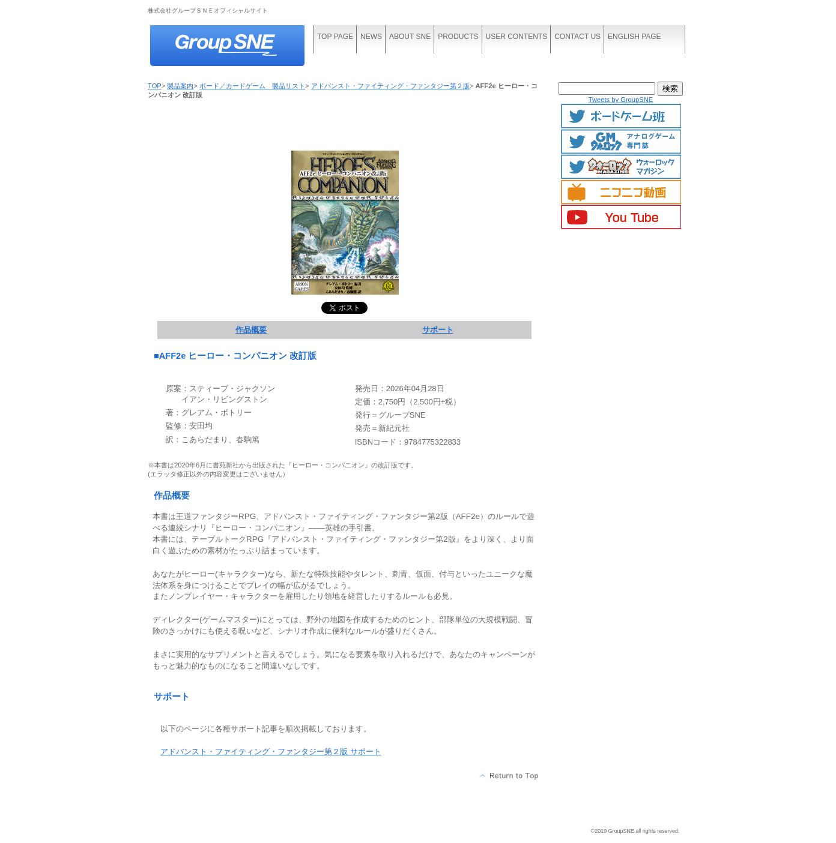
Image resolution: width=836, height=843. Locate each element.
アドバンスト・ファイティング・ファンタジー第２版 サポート (270, 751)
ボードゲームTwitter (621, 116)
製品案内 (180, 85)
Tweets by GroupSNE (621, 99)
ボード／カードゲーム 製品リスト (252, 85)
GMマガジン (621, 141)
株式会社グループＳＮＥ (238, 46)
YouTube (621, 217)
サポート (437, 329)
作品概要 (251, 329)
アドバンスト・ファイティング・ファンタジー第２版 (390, 85)
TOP (155, 85)
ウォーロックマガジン (621, 166)
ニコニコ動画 (621, 192)
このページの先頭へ (509, 776)
